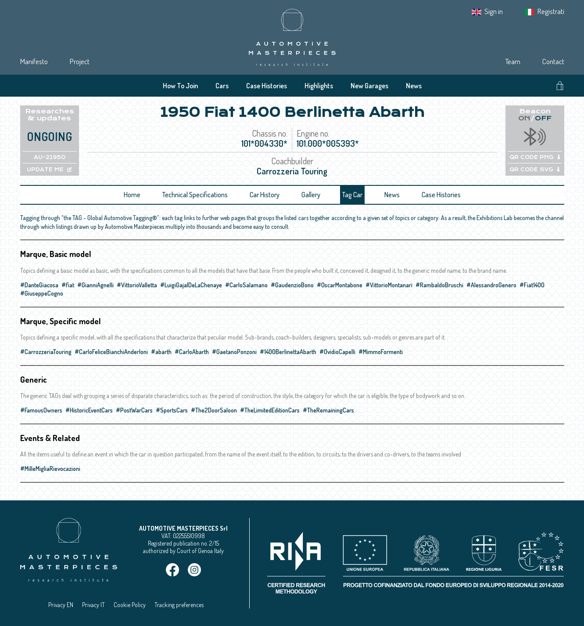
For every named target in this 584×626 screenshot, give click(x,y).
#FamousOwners (41, 410)
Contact (553, 61)
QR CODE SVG (534, 169)
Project (80, 61)
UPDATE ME (49, 169)
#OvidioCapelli (337, 351)
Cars (222, 85)
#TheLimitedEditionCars (270, 410)
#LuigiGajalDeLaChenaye (191, 285)
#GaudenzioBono (292, 285)
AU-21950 (49, 157)
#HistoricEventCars (89, 410)
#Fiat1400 (532, 285)
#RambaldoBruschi (439, 285)
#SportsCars (172, 410)
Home (132, 194)
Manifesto (34, 61)
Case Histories (266, 85)
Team (512, 61)
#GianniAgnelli (95, 285)
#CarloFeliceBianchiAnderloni (111, 351)
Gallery (310, 194)
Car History (264, 194)
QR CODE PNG (534, 157)
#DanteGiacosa (39, 285)
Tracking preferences (179, 604)
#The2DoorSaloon (214, 410)
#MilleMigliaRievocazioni (50, 468)
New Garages (369, 85)
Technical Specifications (195, 194)
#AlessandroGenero (491, 285)
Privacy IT (93, 604)
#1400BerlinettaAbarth (288, 351)
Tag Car (352, 194)
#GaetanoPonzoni (234, 351)
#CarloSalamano (246, 285)
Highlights (319, 85)
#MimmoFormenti (380, 351)
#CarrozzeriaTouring (46, 351)
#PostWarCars (134, 410)
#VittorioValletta (137, 285)
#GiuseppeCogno (41, 293)
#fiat (67, 285)
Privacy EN (60, 604)
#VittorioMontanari (388, 285)
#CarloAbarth (192, 351)
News (414, 85)
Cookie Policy (130, 604)
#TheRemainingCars (328, 410)
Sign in (493, 11)
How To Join (180, 85)
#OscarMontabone (339, 285)
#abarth (161, 351)
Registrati (550, 11)
